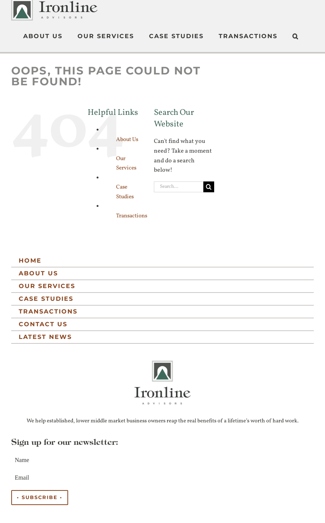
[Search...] (178, 185)
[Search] (208, 185)
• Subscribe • (40, 496)
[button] (295, 36)
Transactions (131, 215)
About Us (127, 139)
